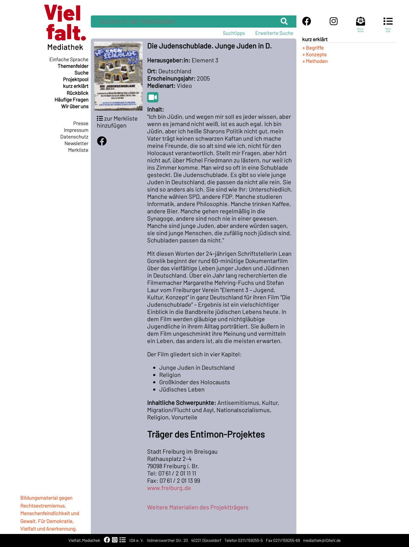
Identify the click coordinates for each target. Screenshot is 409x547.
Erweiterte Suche (274, 33)
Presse (80, 123)
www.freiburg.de (169, 487)
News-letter (360, 27)
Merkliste (78, 150)
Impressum (76, 130)
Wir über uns (74, 106)
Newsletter (76, 143)
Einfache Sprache (68, 59)
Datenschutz (74, 136)
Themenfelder (73, 66)
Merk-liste (388, 27)
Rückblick (77, 93)
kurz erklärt (75, 86)
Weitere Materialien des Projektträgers (198, 507)
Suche (81, 72)
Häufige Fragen (71, 99)
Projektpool (75, 79)
